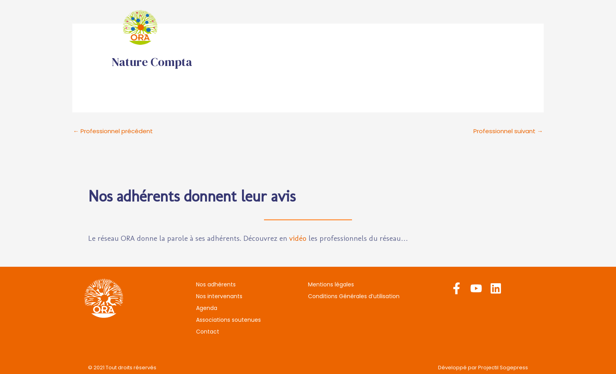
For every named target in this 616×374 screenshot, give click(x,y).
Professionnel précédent (113, 131)
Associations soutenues (441, 27)
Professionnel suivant (508, 131)
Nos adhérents (256, 27)
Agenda (376, 27)
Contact (507, 27)
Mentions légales (331, 284)
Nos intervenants (321, 27)
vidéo (297, 238)
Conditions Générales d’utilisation (354, 296)
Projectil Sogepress (503, 367)
